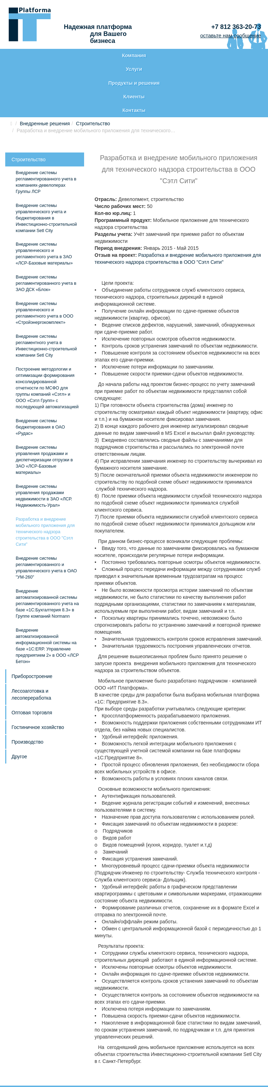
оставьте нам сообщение (230, 35)
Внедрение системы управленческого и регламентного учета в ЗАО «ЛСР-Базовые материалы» (44, 206)
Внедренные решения (45, 76)
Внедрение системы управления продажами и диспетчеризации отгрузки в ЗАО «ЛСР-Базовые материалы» (44, 412)
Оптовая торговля (32, 665)
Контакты (240, 56)
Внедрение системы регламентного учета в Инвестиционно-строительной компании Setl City (46, 299)
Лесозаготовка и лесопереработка (31, 647)
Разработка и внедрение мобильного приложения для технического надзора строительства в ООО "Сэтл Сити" (45, 484)
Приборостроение (32, 629)
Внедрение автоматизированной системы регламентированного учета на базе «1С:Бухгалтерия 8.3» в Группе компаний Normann (47, 556)
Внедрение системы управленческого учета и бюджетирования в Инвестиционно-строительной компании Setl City (46, 171)
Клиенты (186, 56)
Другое (19, 709)
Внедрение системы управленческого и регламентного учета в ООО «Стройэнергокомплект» (44, 266)
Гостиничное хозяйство (38, 680)
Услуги (80, 56)
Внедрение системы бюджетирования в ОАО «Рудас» (40, 380)
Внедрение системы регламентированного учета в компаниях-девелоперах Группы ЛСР (46, 135)
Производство (27, 694)
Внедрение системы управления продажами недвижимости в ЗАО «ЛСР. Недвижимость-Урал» (44, 448)
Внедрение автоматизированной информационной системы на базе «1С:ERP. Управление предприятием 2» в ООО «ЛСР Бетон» (47, 598)
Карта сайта (25, 1055)
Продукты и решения (132, 59)
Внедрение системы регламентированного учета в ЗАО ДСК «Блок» (46, 236)
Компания (28, 56)
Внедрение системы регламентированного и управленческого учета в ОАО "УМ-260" (46, 520)
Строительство (93, 76)
